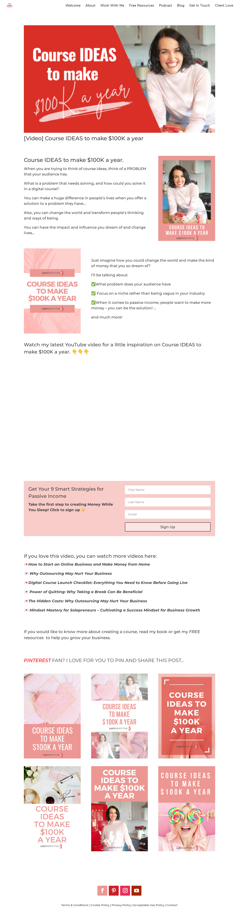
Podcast (165, 6)
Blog (180, 6)
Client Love (224, 6)
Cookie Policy (100, 905)
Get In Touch (199, 6)
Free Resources (141, 6)
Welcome (73, 6)
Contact (172, 905)
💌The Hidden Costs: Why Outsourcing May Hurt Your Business (85, 601)
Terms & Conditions (74, 905)
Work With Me (112, 6)
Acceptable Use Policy (148, 905)
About (90, 6)
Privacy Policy (121, 905)
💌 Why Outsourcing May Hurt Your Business (68, 573)
